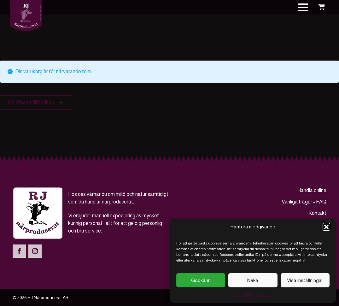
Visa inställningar (305, 280)
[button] (326, 227)
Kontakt (317, 213)
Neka (252, 280)
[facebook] (19, 251)
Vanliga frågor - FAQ (304, 201)
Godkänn (201, 280)
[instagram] (35, 251)
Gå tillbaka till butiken (31, 102)
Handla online (311, 190)
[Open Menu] (303, 7)
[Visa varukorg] (321, 7)
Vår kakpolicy (241, 294)
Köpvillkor (264, 294)
